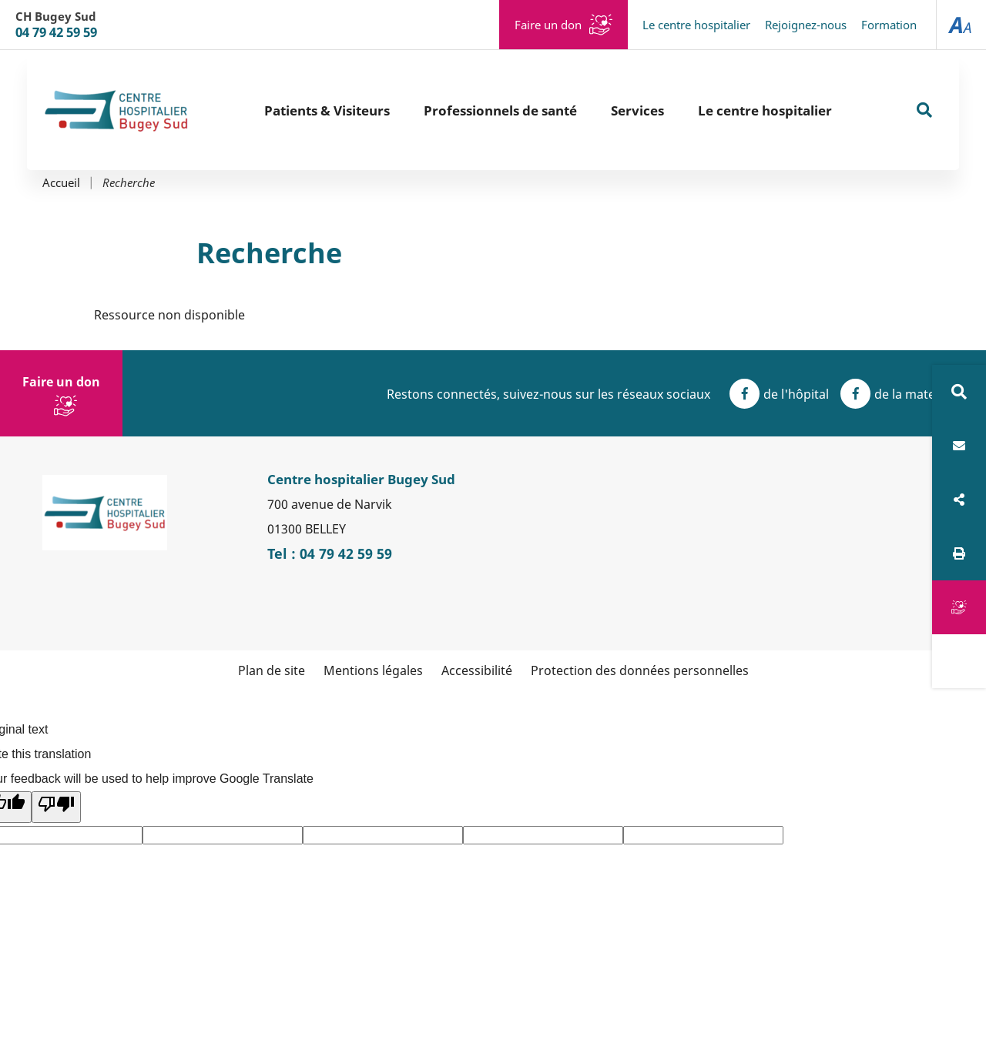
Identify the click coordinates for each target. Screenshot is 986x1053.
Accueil (61, 183)
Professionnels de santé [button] (500, 110)
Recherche (128, 183)
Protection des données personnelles (640, 670)
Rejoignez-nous (806, 24)
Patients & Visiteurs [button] (327, 110)
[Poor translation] (56, 807)
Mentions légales (373, 670)
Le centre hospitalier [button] (765, 110)
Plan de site (271, 670)
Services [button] (637, 110)
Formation (889, 24)
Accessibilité (476, 670)
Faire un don (548, 24)
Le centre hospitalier (696, 24)
